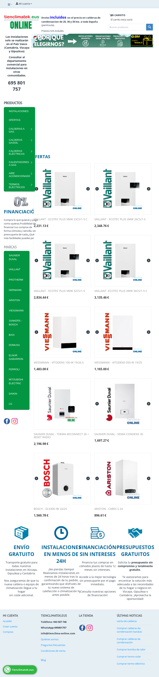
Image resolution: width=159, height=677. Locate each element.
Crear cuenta (10, 626)
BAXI (12, 334)
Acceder (7, 621)
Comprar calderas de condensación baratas (129, 629)
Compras (8, 632)
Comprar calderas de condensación (128, 640)
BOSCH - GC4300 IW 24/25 (50, 509)
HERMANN (15, 290)
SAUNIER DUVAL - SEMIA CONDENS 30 (118, 434)
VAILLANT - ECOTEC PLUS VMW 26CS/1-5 (120, 219)
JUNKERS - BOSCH (15, 322)
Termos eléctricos (17, 186)
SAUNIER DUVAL (14, 257)
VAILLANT (14, 269)
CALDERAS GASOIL (15, 141)
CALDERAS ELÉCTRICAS (17, 152)
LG (10, 403)
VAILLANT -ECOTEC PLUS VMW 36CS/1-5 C (120, 291)
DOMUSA (14, 345)
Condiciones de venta (53, 650)
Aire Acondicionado (19, 175)
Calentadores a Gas (19, 163)
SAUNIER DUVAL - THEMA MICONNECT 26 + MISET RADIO (61, 436)
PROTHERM (16, 279)
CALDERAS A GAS (16, 130)
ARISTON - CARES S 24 (108, 509)
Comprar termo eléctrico (131, 663)
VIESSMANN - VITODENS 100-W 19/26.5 (59, 362)
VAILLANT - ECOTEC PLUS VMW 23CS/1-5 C (60, 219)
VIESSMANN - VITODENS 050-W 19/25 (118, 362)
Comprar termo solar (129, 656)
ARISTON (14, 300)
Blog (43, 660)
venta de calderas (127, 621)
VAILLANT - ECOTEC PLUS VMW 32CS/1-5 (59, 291)
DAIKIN (13, 393)
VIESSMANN (16, 310)
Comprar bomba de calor (131, 649)
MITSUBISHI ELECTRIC (16, 381)
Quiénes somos (49, 639)
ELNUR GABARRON (16, 357)
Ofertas (14, 120)
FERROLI (14, 369)
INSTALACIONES (19, 111)
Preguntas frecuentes (53, 645)
